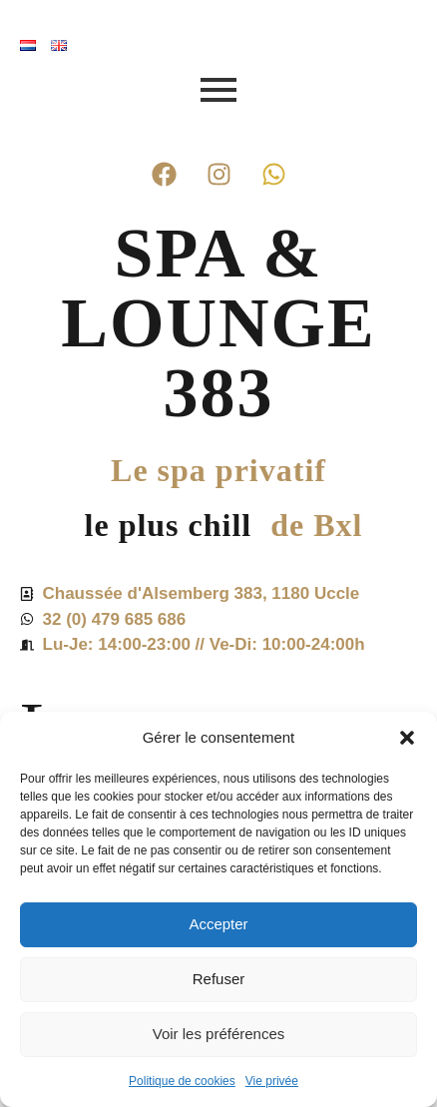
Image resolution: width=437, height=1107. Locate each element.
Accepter (218, 923)
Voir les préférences (219, 1033)
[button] (407, 738)
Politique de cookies (182, 1081)
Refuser (219, 978)
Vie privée (271, 1081)
